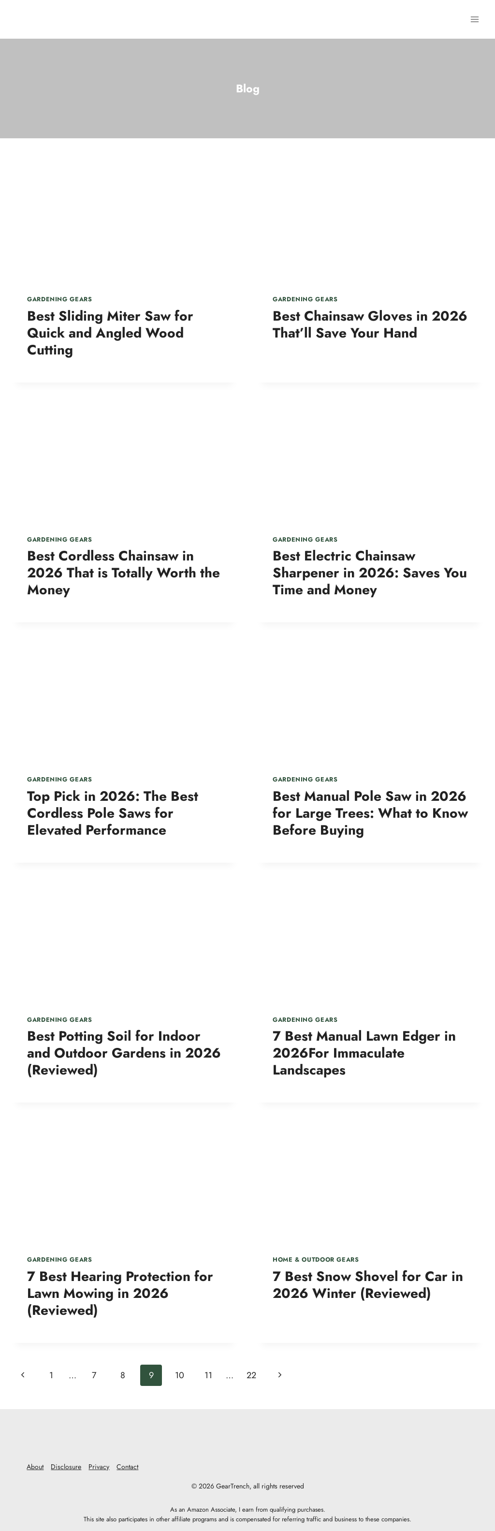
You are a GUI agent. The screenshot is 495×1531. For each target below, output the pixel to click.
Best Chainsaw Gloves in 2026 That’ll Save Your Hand (370, 324)
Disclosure (66, 1467)
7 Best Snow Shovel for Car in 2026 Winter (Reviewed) (368, 1284)
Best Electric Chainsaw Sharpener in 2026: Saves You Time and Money (370, 573)
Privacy (98, 1467)
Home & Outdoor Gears (316, 1259)
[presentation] (125, 220)
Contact (127, 1467)
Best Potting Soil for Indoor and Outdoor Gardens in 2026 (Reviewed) (124, 1053)
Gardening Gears (59, 299)
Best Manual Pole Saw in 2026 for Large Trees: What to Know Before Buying (370, 813)
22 (251, 1375)
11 (208, 1375)
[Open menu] (474, 19)
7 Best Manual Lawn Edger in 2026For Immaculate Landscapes (364, 1053)
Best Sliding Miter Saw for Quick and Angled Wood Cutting (110, 333)
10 (179, 1375)
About (35, 1467)
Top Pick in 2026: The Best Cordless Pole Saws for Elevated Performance (112, 813)
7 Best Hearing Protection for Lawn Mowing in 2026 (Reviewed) (120, 1293)
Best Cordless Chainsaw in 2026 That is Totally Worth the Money (123, 573)
